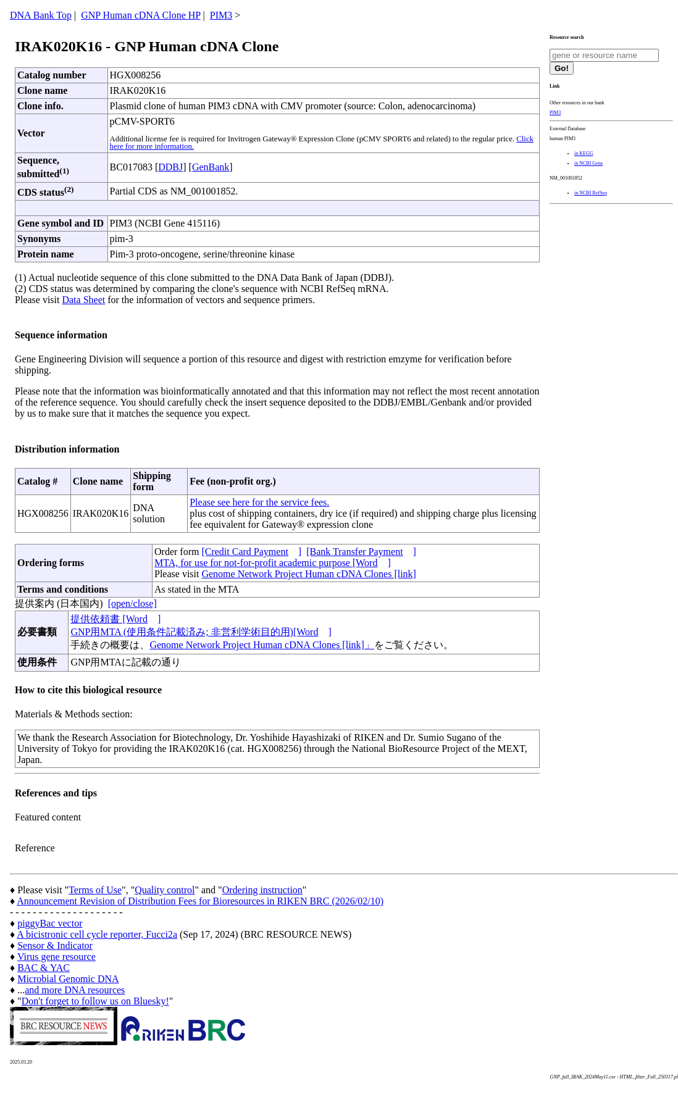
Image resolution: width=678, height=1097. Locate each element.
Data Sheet (83, 299)
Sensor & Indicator (55, 945)
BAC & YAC (43, 967)
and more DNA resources (75, 990)
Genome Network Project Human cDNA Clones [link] (308, 574)
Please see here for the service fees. (259, 502)
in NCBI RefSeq (590, 193)
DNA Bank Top (41, 15)
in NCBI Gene (588, 163)
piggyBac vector (49, 923)
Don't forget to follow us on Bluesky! (95, 1001)
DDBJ (170, 167)
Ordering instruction (262, 890)
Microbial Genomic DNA (68, 979)
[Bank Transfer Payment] (361, 551)
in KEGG (583, 153)
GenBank (210, 167)
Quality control (165, 890)
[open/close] (132, 603)
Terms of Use (95, 890)
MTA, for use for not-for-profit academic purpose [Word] (272, 562)
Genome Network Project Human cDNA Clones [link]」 (261, 645)
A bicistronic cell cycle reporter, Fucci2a (97, 934)
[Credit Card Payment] (251, 551)
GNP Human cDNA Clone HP (140, 15)
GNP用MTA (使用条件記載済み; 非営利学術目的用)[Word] (200, 632)
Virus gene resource (56, 956)
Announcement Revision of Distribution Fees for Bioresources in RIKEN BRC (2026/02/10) (200, 901)
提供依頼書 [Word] (115, 619)
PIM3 (221, 15)
